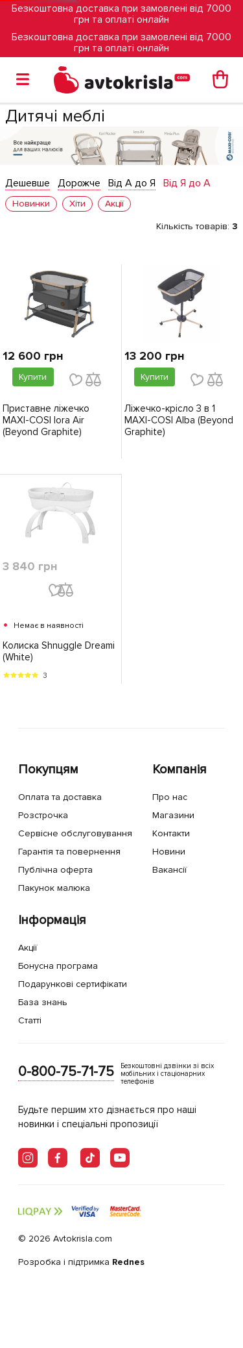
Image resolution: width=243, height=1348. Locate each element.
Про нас (169, 797)
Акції (27, 947)
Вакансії (169, 869)
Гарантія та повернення (69, 851)
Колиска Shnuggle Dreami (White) (59, 651)
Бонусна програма (58, 965)
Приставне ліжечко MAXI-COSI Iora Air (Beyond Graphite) (46, 420)
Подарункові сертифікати (72, 984)
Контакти (171, 833)
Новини (168, 851)
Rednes (128, 1261)
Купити (33, 376)
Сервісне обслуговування (75, 833)
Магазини (173, 815)
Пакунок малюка (54, 887)
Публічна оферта (55, 869)
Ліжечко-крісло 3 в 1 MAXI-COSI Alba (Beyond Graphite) (178, 420)
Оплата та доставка (60, 797)
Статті (29, 1020)
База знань (42, 1002)
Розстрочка (43, 815)
